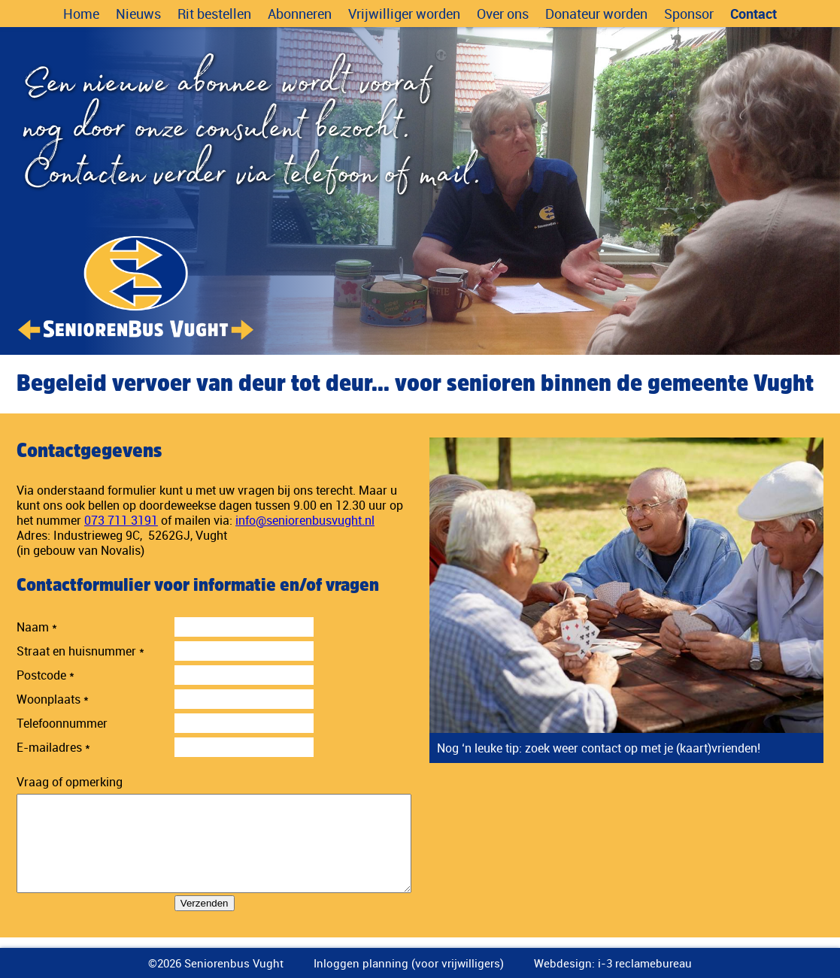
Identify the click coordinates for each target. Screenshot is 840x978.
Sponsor (689, 14)
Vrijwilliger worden (404, 14)
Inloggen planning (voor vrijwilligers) (409, 962)
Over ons (503, 14)
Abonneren (300, 14)
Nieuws (138, 14)
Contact (753, 14)
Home (81, 14)
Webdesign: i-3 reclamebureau (613, 962)
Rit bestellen (214, 14)
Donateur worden (596, 14)
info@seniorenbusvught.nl (305, 520)
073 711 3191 (121, 520)
